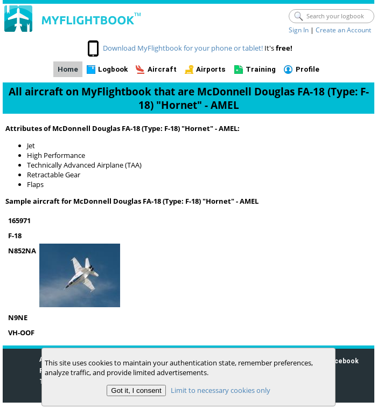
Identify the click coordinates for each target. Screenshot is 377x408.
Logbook (113, 69)
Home (68, 69)
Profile (307, 69)
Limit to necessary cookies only (220, 390)
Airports (211, 69)
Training (261, 69)
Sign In (299, 29)
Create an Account (343, 29)
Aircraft (162, 69)
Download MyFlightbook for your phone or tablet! (183, 48)
